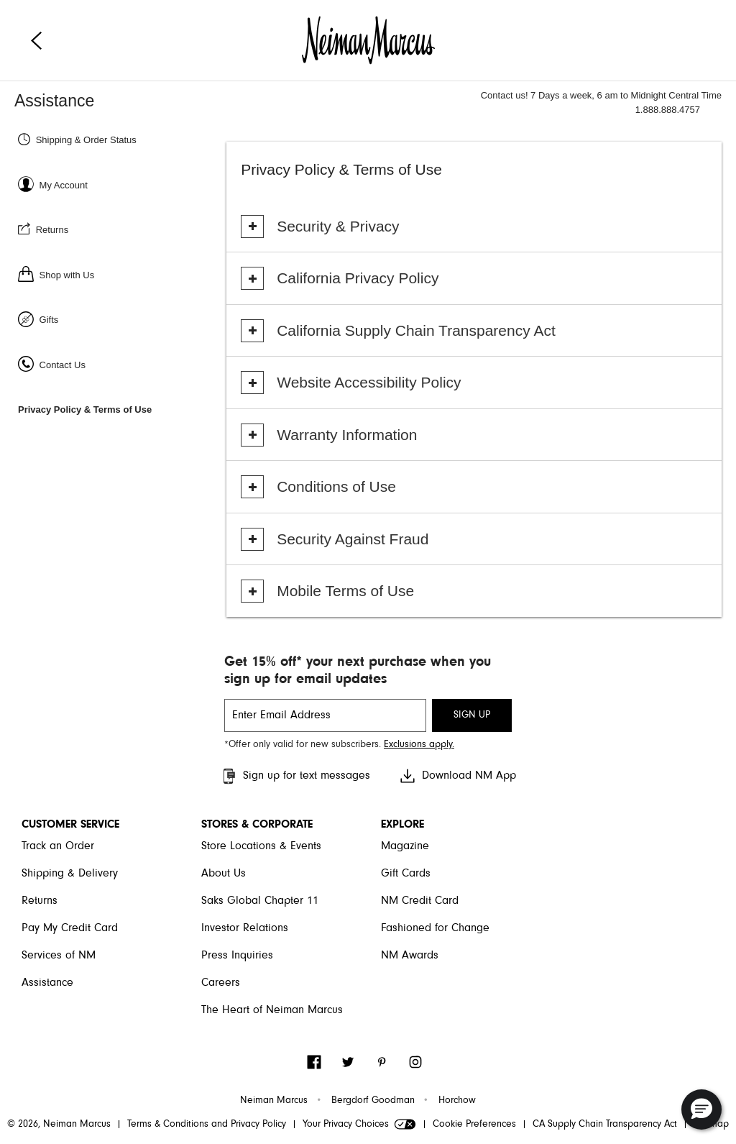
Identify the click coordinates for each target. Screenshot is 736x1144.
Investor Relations (244, 928)
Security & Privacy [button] (338, 226)
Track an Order (58, 846)
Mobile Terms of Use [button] (345, 590)
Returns (40, 901)
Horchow (457, 1101)
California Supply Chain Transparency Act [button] (416, 330)
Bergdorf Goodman (373, 1101)
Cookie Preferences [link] (474, 1125)
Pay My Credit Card (70, 928)
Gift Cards (406, 873)
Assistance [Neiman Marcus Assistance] (54, 100)
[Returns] (120, 229)
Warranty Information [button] (347, 434)
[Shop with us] (120, 274)
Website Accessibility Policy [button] (369, 382)
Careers (220, 983)
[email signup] (325, 715)
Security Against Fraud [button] (352, 539)
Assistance (47, 983)
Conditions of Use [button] (336, 486)
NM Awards (409, 955)
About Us (223, 873)
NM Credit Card (420, 901)
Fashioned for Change (435, 928)
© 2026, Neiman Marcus (59, 1125)
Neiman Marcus (274, 1101)
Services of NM (59, 955)
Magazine (405, 846)
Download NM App (457, 775)
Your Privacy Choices (359, 1125)
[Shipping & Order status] (120, 139)
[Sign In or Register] (120, 184)
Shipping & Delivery (70, 873)
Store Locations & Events (261, 846)
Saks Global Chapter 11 (259, 901)
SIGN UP (472, 715)
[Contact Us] (120, 364)
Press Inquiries (237, 955)
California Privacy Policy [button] (357, 278)
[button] (701, 1109)
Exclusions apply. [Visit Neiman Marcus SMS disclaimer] (419, 745)
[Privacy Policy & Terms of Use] (120, 408)
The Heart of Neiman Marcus (272, 1010)
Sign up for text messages (295, 776)
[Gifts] (120, 319)
